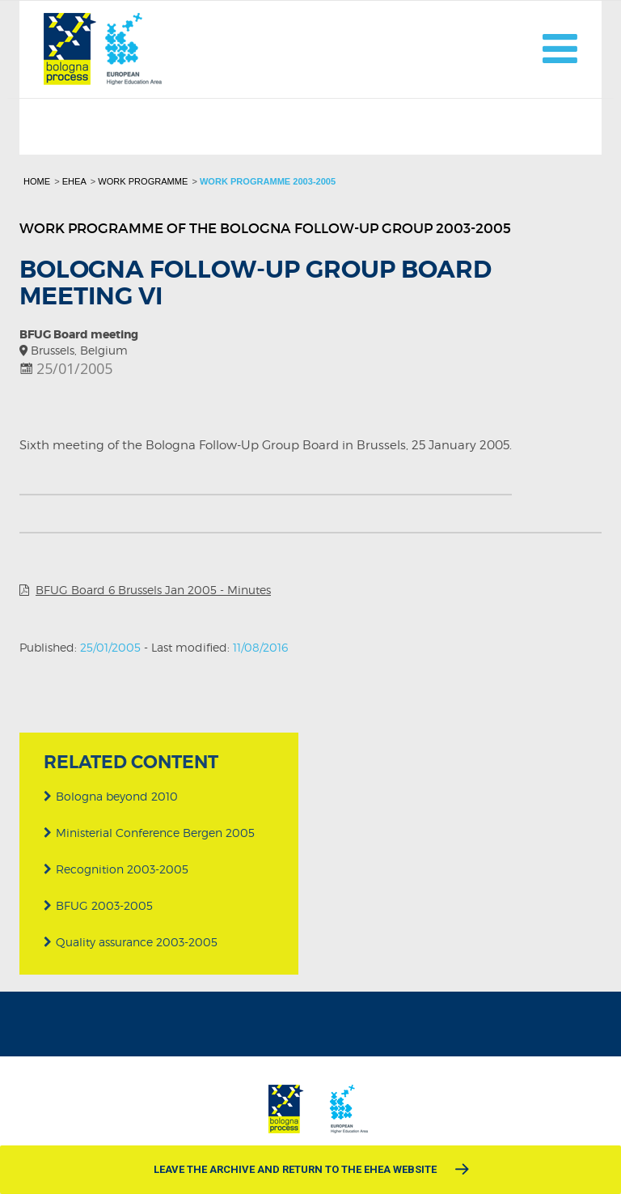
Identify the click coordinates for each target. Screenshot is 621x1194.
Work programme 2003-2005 (268, 181)
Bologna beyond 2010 (111, 796)
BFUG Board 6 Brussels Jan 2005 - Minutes (153, 590)
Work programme (143, 181)
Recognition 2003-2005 (116, 869)
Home (36, 181)
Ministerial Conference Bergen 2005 (149, 832)
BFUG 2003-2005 (98, 905)
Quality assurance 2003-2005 (131, 942)
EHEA (74, 181)
